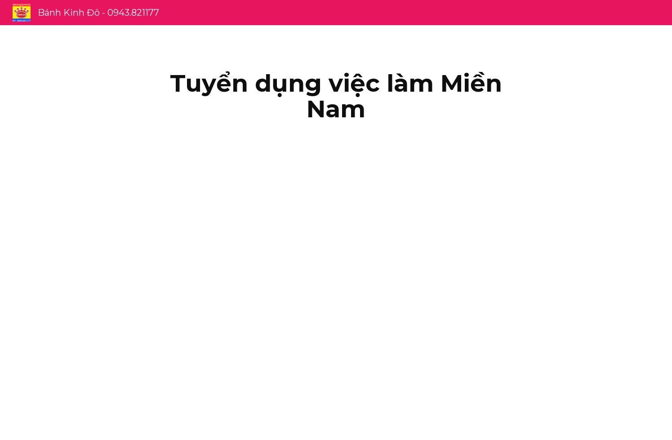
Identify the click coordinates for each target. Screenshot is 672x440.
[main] (336, 96)
